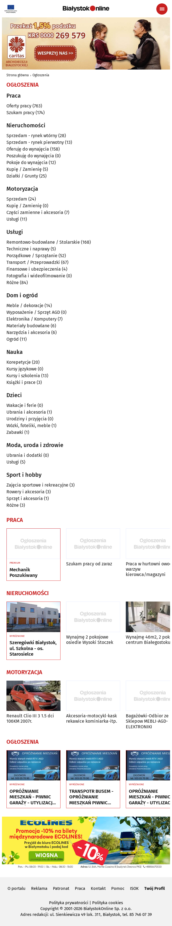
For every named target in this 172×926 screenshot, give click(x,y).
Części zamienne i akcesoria (34, 212)
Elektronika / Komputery (31, 319)
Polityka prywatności (68, 902)
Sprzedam (16, 199)
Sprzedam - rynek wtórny (31, 135)
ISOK (134, 888)
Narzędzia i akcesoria (28, 332)
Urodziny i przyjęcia (26, 418)
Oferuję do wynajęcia (27, 149)
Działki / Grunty (22, 176)
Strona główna (17, 75)
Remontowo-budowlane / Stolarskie (43, 242)
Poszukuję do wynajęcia (30, 155)
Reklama (39, 888)
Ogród (12, 339)
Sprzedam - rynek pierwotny (35, 142)
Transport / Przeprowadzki (33, 262)
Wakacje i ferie (21, 405)
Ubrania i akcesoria (26, 412)
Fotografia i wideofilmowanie (35, 275)
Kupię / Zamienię (24, 169)
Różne (12, 282)
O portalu (16, 888)
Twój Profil (154, 888)
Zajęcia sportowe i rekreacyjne (37, 485)
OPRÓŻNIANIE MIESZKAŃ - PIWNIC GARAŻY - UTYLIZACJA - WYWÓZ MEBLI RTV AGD (32, 797)
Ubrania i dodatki (24, 455)
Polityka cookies (107, 902)
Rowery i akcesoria (25, 491)
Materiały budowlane (28, 325)
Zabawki (14, 432)
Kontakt (98, 888)
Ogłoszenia (40, 75)
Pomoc (117, 888)
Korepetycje (18, 362)
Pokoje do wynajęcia (27, 162)
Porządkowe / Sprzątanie (31, 255)
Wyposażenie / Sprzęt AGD (33, 312)
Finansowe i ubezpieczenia (33, 269)
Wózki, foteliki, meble (28, 425)
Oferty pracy (18, 106)
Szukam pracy (20, 112)
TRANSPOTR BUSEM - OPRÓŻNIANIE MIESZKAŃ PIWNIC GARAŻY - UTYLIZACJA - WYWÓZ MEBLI (92, 797)
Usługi (12, 219)
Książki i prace (21, 382)
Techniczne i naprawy (28, 249)
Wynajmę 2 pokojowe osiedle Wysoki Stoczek (89, 639)
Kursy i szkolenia (23, 375)
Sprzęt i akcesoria (24, 498)
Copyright (49, 908)
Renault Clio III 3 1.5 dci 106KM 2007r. (30, 718)
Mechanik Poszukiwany (24, 572)
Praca (80, 888)
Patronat (61, 888)
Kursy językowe (21, 369)
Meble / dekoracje (24, 305)
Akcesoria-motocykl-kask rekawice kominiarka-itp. (91, 718)
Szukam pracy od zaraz (89, 563)
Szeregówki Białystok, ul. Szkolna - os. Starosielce (33, 648)
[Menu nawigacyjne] (162, 9)
